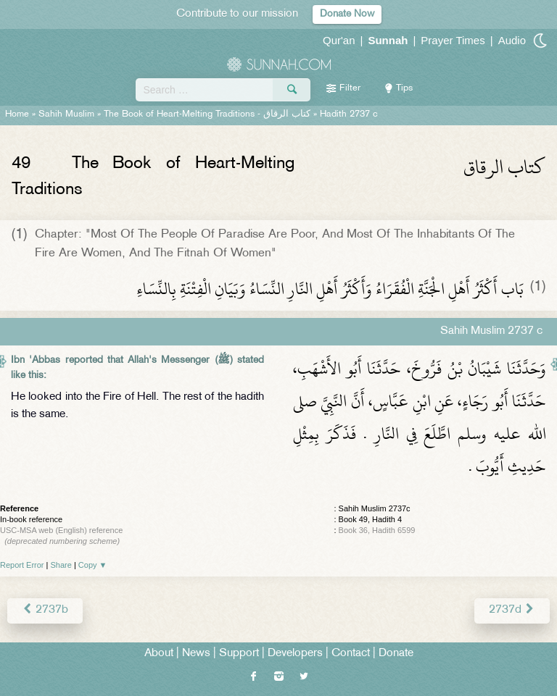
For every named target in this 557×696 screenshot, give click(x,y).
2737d (512, 610)
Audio (512, 40)
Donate (396, 653)
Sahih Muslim (66, 114)
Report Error (22, 565)
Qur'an (339, 40)
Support (239, 653)
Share (61, 565)
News (196, 653)
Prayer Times (452, 40)
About (158, 653)
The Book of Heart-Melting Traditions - (207, 114)
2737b (45, 610)
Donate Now (347, 14)
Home (17, 114)
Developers (295, 653)
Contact (350, 653)
